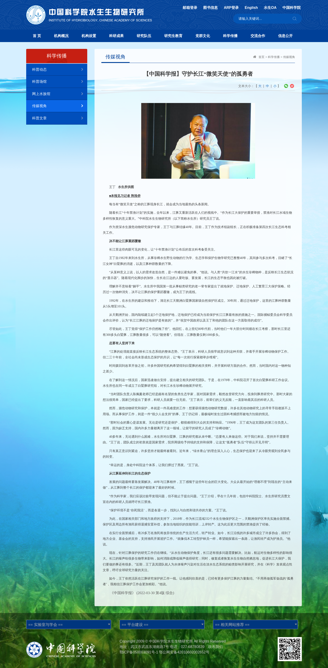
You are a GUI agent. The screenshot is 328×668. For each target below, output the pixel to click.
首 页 (37, 36)
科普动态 (59, 70)
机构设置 (89, 36)
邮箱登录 (190, 7)
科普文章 (59, 118)
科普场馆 (59, 82)
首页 (261, 57)
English (251, 7)
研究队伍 (144, 36)
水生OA (270, 7)
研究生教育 (173, 36)
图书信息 (210, 7)
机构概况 (61, 36)
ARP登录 (231, 7)
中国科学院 (291, 7)
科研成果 (116, 36)
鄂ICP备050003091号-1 (139, 652)
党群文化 (202, 36)
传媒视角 (59, 106)
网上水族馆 (59, 94)
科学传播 (230, 36)
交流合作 (258, 36)
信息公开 (285, 36)
